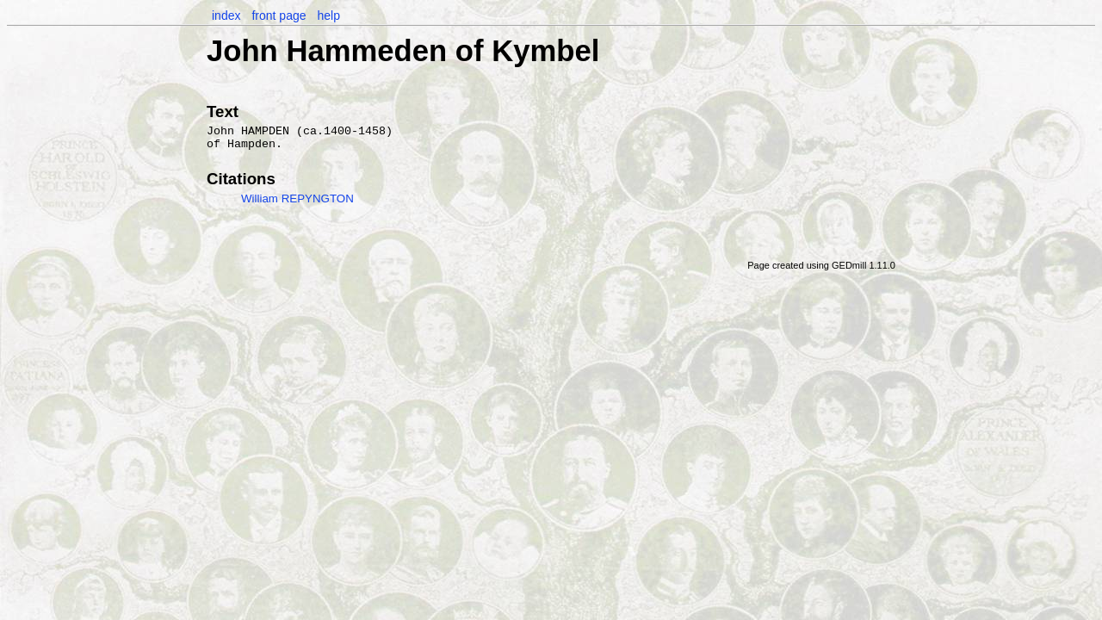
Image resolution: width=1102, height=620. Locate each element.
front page (278, 15)
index (226, 15)
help (328, 15)
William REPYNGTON (297, 198)
